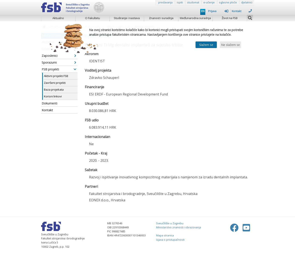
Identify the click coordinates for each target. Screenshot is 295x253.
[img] (250, 17)
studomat (193, 2)
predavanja (165, 2)
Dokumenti (49, 103)
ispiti (180, 2)
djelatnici (246, 2)
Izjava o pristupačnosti (170, 240)
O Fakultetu (92, 18)
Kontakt (242, 11)
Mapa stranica (165, 235)
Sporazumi (59, 62)
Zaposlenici (59, 56)
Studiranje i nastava (127, 18)
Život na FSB (229, 18)
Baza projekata (54, 89)
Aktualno (58, 18)
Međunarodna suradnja (195, 18)
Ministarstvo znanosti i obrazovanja (178, 227)
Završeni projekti (55, 83)
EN (202, 11)
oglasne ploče (228, 2)
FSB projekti (59, 69)
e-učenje (209, 2)
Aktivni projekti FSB (56, 76)
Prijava (218, 11)
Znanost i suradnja (161, 18)
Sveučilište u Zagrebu (169, 223)
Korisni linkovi (53, 96)
